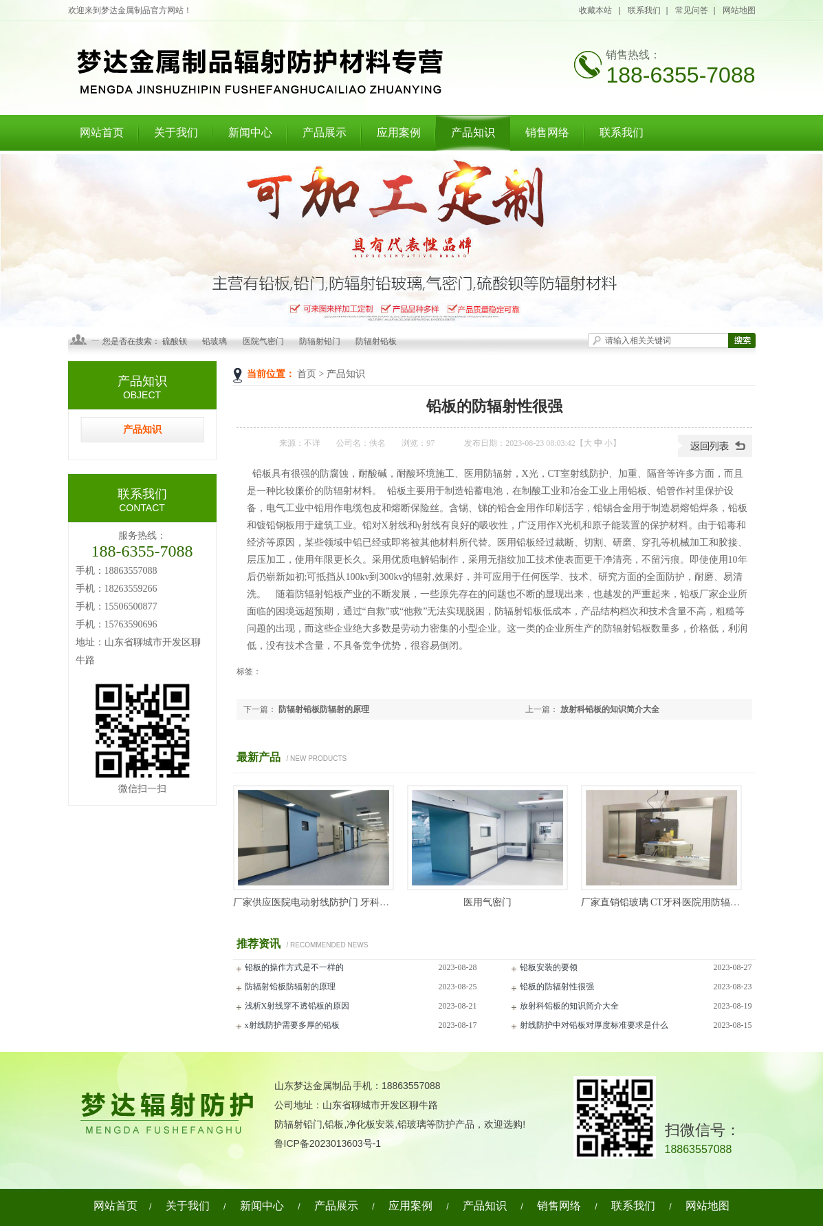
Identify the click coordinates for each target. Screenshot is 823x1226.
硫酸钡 (174, 341)
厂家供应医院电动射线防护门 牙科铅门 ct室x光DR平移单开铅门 (368, 902)
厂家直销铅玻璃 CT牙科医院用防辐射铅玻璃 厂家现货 (695, 902)
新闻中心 (250, 132)
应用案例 (399, 132)
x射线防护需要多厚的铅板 (292, 1025)
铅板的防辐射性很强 (557, 986)
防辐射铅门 (319, 341)
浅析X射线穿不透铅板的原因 (297, 1006)
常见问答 (691, 10)
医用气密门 (487, 902)
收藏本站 (596, 10)
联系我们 (644, 10)
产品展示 (325, 132)
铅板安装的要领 (549, 967)
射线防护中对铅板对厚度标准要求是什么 (594, 1025)
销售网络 (547, 132)
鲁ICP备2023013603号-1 (328, 1143)
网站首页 (102, 132)
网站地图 (739, 10)
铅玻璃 (214, 341)
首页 (306, 374)
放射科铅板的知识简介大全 (609, 709)
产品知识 (473, 132)
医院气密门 (263, 341)
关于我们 (176, 132)
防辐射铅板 (376, 341)
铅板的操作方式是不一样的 (294, 967)
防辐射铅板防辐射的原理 (323, 709)
